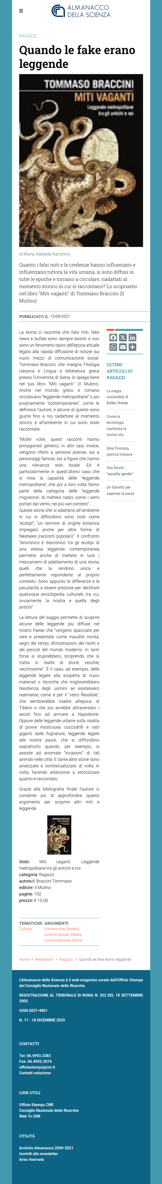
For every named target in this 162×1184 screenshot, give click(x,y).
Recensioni (44, 959)
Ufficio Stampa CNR (36, 1104)
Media (76, 934)
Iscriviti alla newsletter (38, 1153)
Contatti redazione (35, 1073)
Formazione (54, 929)
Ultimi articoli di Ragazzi (119, 371)
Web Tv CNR (29, 1116)
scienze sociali (56, 934)
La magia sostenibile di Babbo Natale (117, 396)
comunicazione (57, 940)
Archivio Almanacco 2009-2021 (46, 1148)
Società (72, 929)
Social (77, 940)
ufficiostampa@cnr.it (37, 1067)
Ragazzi (66, 959)
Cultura (25, 929)
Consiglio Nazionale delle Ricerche (49, 1110)
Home (24, 959)
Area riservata (31, 1159)
